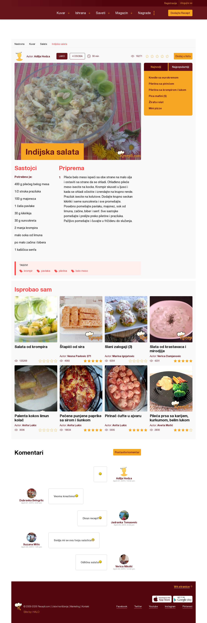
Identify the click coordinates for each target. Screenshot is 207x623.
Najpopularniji (180, 66)
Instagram (170, 606)
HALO (36, 611)
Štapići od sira (81, 329)
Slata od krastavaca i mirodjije (171, 329)
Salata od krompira (36, 329)
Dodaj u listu (183, 56)
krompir (28, 270)
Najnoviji (156, 66)
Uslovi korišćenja (60, 606)
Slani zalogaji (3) (126, 329)
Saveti (100, 13)
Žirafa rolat (156, 102)
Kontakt (85, 606)
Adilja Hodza (42, 56)
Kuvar (61, 13)
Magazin (121, 13)
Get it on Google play (182, 599)
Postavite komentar (127, 452)
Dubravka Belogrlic (31, 500)
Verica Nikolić (124, 566)
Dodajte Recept (180, 12)
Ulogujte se (186, 3)
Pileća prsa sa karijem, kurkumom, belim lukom (171, 398)
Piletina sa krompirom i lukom (167, 89)
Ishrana (80, 13)
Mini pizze (155, 108)
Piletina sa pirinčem (161, 83)
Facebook (121, 606)
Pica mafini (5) (158, 95)
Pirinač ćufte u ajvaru (126, 398)
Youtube (153, 606)
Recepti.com (33, 11)
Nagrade (144, 13)
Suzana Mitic (31, 544)
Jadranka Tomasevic (124, 522)
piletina (63, 270)
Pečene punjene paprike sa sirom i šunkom (81, 398)
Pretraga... (160, 13)
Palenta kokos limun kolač (36, 398)
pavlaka (45, 270)
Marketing (75, 606)
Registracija (170, 3)
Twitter (138, 606)
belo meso (82, 270)
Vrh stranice (182, 586)
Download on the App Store (162, 599)
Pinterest (187, 606)
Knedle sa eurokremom (163, 77)
